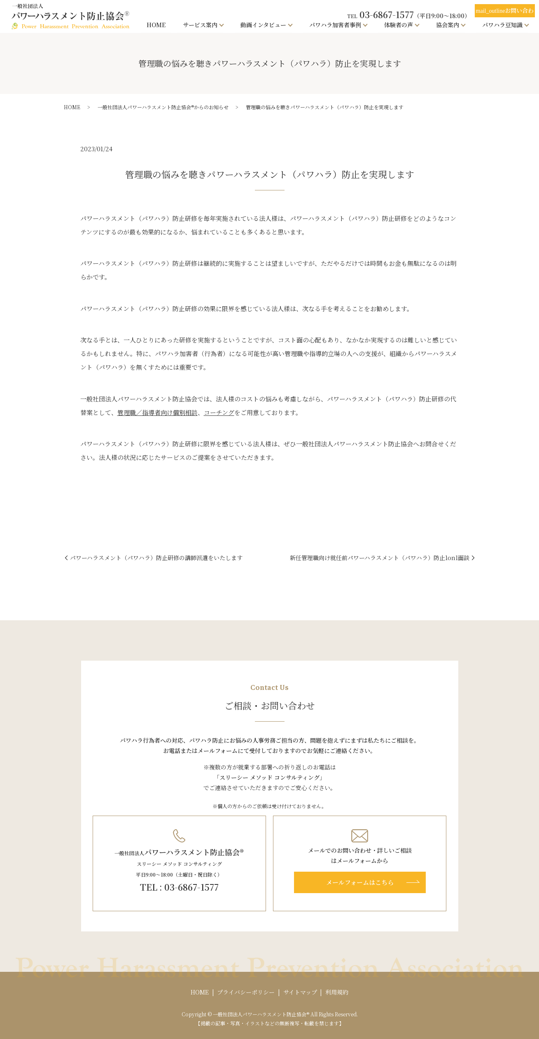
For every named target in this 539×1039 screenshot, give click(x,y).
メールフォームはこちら (360, 882)
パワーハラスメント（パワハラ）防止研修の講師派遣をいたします (156, 558)
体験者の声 (398, 24)
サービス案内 (200, 24)
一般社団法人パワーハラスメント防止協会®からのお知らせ (163, 106)
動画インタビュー (263, 24)
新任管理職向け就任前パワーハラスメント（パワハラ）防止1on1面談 (379, 558)
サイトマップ (300, 992)
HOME (156, 24)
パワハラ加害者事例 (335, 24)
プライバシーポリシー (246, 992)
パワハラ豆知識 (502, 24)
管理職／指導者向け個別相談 (157, 412)
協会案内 (447, 24)
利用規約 (336, 992)
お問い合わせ (505, 11)
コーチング (219, 412)
